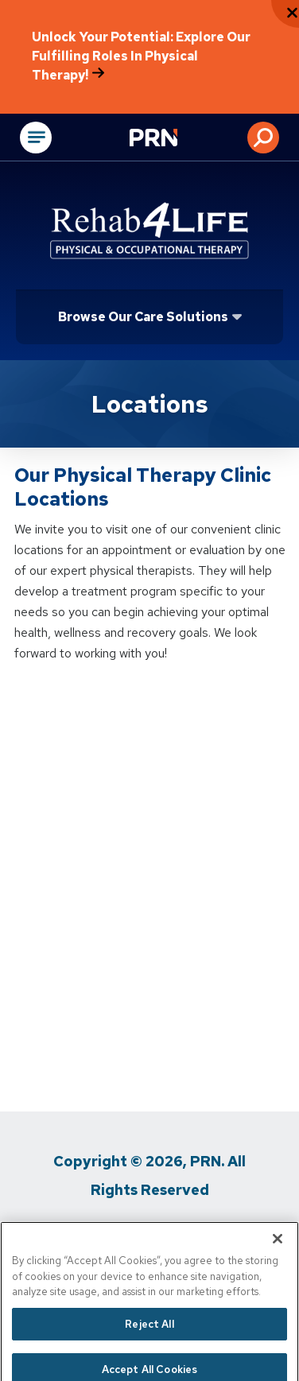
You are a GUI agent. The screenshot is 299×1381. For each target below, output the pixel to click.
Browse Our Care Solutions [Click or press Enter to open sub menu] (143, 316)
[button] (263, 137)
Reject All (149, 1337)
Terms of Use (198, 1233)
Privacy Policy (90, 1233)
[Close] (277, 1253)
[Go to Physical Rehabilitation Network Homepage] (173, 139)
